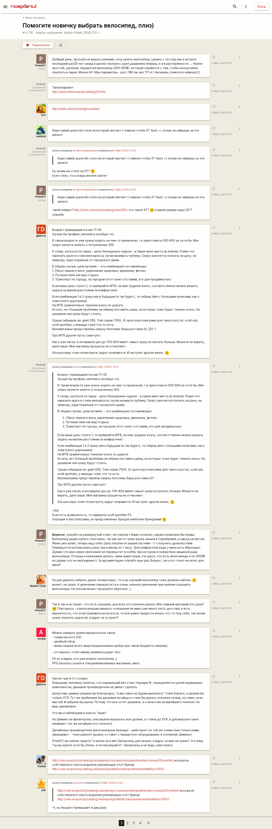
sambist (41, 136)
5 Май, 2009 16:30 (222, 788)
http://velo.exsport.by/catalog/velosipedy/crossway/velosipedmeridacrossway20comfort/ (113, 760)
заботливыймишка (86, 150)
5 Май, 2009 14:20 (222, 134)
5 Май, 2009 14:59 (222, 372)
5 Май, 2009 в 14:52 (107, 367)
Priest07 (40, 65)
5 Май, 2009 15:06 (222, 538)
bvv (43, 114)
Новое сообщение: (49, 32)
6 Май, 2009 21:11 (86, 32)
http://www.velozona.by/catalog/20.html (78, 91)
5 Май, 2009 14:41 (221, 194)
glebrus (41, 235)
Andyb (68, 32)
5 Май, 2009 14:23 (222, 155)
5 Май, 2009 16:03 (222, 636)
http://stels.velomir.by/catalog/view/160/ (101, 210)
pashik (79, 783)
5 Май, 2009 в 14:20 (125, 150)
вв (77, 367)
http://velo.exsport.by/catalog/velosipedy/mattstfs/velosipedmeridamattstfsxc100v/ (108, 769)
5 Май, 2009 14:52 (222, 233)
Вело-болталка (34, 17)
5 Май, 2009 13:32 (222, 63)
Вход (262, 6)
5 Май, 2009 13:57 (222, 112)
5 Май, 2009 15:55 (222, 608)
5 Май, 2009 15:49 (222, 584)
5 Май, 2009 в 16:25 (112, 783)
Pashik (42, 766)
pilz (43, 790)
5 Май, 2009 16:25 (222, 764)
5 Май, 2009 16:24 (222, 682)
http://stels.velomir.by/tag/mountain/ (76, 109)
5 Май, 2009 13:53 (222, 91)
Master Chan (38, 585)
